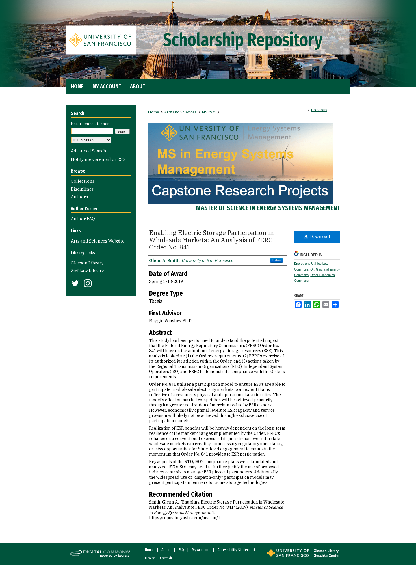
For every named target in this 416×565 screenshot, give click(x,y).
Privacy (150, 558)
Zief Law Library (87, 270)
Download (317, 236)
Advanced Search (88, 151)
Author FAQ (83, 218)
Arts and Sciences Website (98, 241)
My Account (201, 549)
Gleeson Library (87, 263)
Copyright (166, 558)
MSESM (209, 112)
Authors (79, 196)
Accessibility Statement (236, 549)
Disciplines (82, 189)
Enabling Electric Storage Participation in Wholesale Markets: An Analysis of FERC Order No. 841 (211, 239)
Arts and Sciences (180, 112)
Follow (276, 260)
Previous (319, 109)
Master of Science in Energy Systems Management (268, 208)
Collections (82, 181)
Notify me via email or (98, 159)
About (166, 549)
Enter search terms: (90, 123)
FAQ (181, 549)
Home (153, 112)
